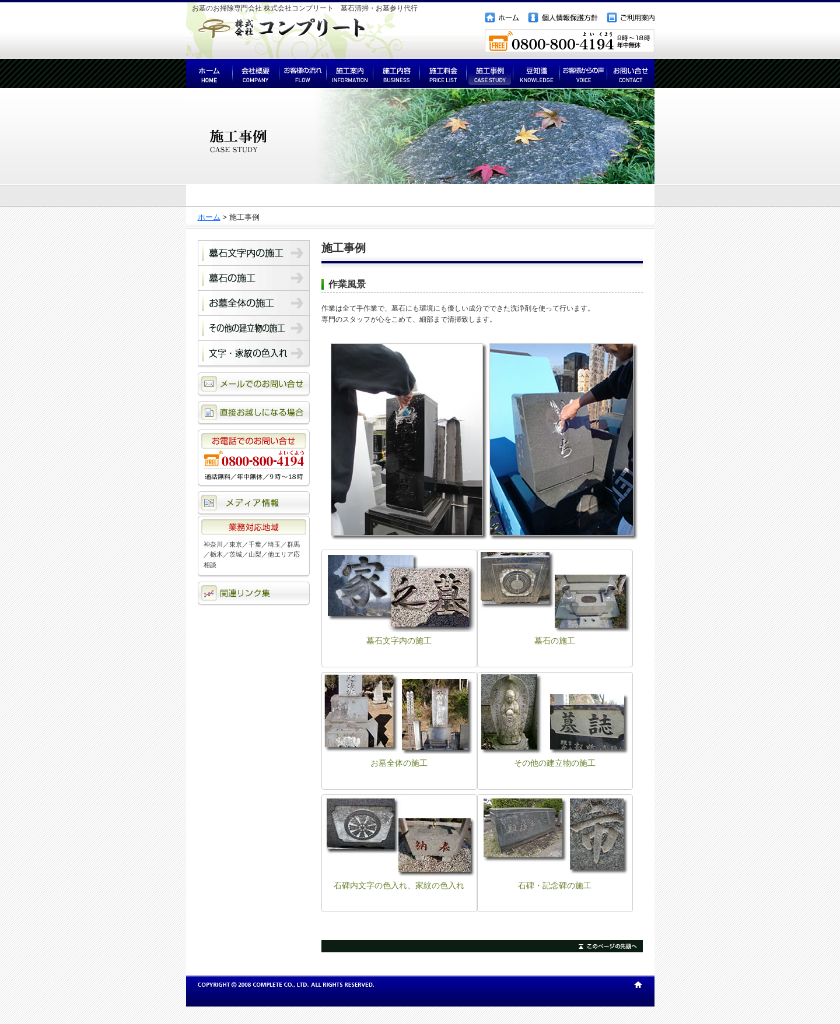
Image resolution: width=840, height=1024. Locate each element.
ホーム (209, 217)
